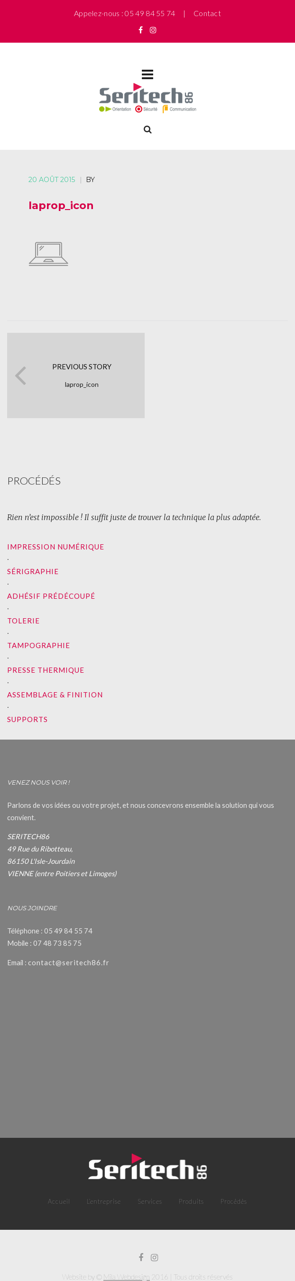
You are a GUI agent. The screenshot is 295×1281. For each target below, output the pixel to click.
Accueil (59, 1201)
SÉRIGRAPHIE (33, 571)
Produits (191, 1201)
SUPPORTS (27, 719)
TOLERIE (23, 620)
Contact (207, 13)
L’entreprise (104, 1201)
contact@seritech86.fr (69, 962)
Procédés (234, 1201)
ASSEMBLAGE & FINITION (55, 694)
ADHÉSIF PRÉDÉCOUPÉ (51, 596)
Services (150, 1201)
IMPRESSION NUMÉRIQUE (55, 546)
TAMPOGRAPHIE (38, 645)
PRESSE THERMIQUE (45, 670)
